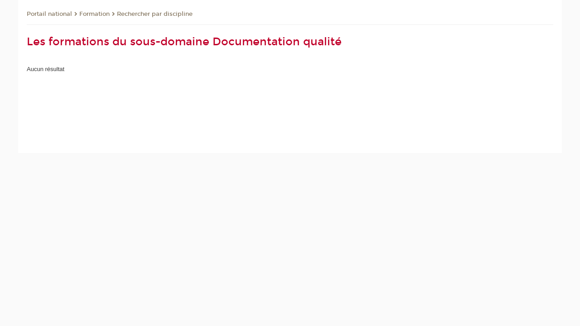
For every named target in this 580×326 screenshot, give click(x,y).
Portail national (49, 14)
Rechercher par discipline (155, 14)
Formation (94, 14)
